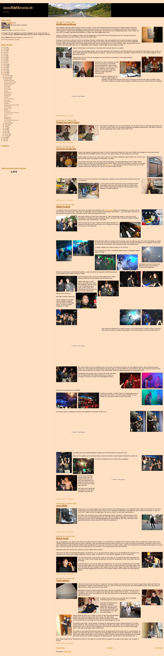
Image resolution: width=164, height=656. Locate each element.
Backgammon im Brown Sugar (11, 105)
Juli (6, 126)
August (7, 124)
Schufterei (6, 103)
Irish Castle (7, 100)
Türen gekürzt (62, 580)
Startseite (110, 648)
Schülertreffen (7, 94)
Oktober (7, 78)
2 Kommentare (69, 200)
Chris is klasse (7, 121)
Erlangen (6, 109)
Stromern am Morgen (66, 149)
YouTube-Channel (27, 37)
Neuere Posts (60, 648)
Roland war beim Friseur (67, 122)
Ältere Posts (159, 648)
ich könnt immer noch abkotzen (11, 112)
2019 (4, 57)
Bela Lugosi (109, 165)
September (8, 123)
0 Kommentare (69, 115)
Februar (7, 134)
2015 (4, 64)
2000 (4, 140)
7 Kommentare (69, 643)
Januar (6, 135)
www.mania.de (18, 8)
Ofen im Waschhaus (9, 98)
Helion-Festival (63, 207)
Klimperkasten (7, 117)
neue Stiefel (61, 505)
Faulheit (6, 91)
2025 (4, 49)
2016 (4, 62)
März (6, 132)
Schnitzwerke (7, 95)
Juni (6, 128)
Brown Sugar (62, 538)
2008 (4, 137)
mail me (23, 30)
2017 (4, 60)
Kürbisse (6, 97)
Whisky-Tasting (8, 108)
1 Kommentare (69, 499)
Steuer (5, 115)
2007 (4, 139)
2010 (4, 72)
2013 (4, 67)
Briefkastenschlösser (66, 24)
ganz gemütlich (8, 101)
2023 (4, 52)
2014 (4, 66)
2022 (4, 54)
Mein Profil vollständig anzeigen (10, 39)
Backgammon (7, 111)
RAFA (14, 23)
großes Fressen (8, 92)
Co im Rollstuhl (8, 106)
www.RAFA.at (16, 30)
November (7, 77)
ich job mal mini (8, 114)
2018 (4, 59)
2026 (4, 47)
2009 (4, 74)
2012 (4, 69)
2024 (4, 50)
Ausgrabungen (7, 118)
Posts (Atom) (67, 651)
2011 (4, 70)
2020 (4, 55)
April (6, 131)
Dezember (7, 75)
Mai (6, 129)
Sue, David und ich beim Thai (11, 120)
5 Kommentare (69, 531)
